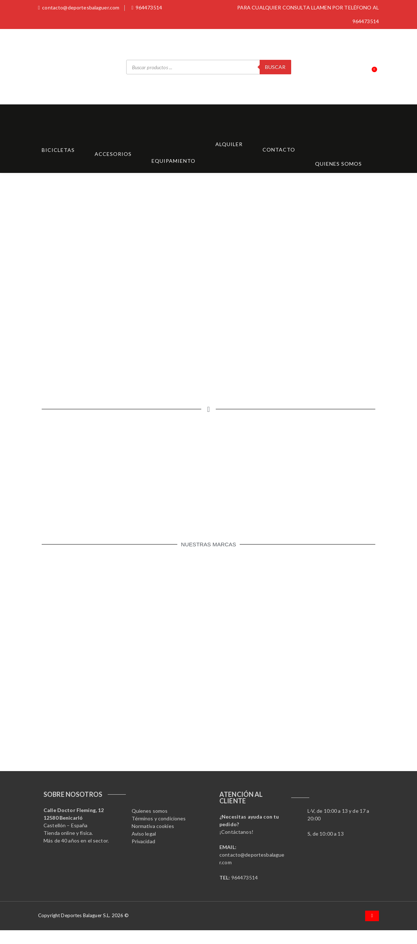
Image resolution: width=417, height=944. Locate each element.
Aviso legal (144, 834)
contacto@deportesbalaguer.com (78, 7)
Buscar (275, 67)
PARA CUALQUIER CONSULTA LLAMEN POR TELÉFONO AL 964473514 (308, 14)
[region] (208, 284)
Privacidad (143, 841)
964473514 (146, 7)
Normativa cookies (153, 826)
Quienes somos (150, 811)
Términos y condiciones (159, 818)
